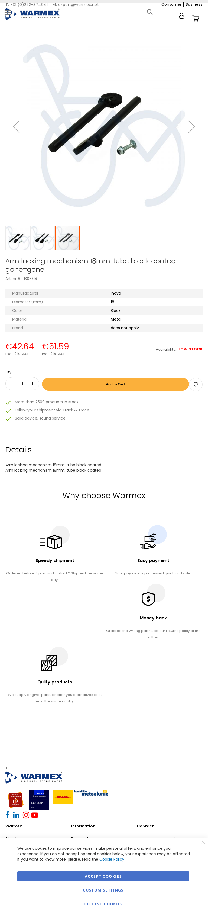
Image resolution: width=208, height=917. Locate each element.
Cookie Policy (111, 859)
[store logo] (32, 14)
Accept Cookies (103, 876)
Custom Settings (103, 890)
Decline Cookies (103, 903)
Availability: (166, 349)
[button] (16, 126)
